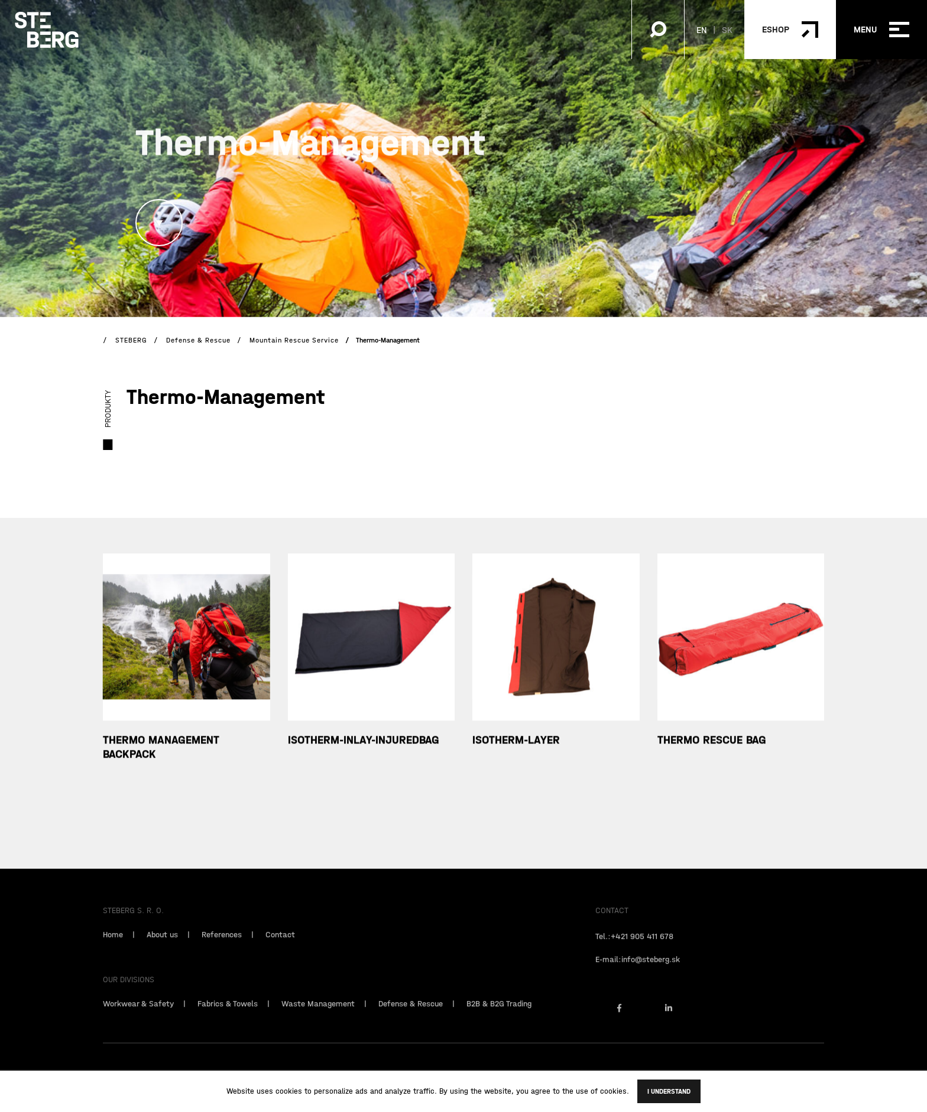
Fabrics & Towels (227, 1019)
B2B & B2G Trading (498, 1019)
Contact (280, 950)
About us (162, 950)
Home (113, 950)
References (222, 950)
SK (727, 29)
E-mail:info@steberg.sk (637, 975)
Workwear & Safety (138, 1019)
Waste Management (318, 1019)
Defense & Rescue (410, 1019)
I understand (669, 1091)
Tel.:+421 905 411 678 (634, 952)
